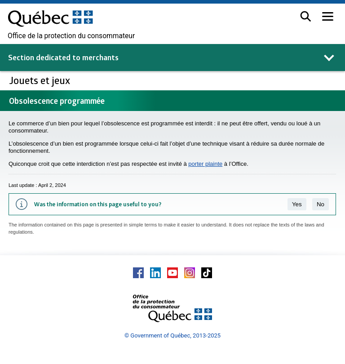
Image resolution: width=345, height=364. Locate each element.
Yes (297, 204)
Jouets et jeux (40, 80)
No (320, 204)
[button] (306, 16)
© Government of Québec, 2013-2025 (172, 335)
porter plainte (205, 163)
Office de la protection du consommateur (71, 36)
